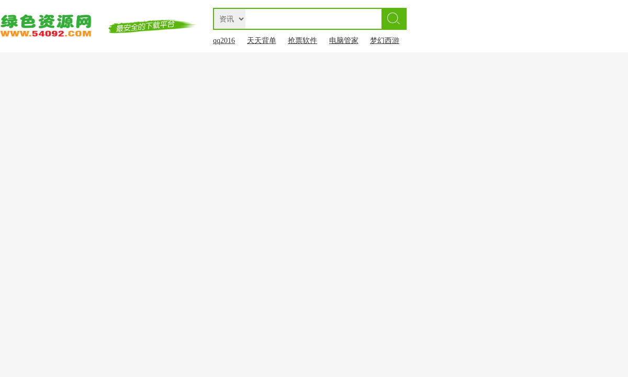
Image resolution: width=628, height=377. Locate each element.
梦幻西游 (384, 41)
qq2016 (224, 41)
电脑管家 (343, 41)
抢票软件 (302, 41)
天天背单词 (261, 43)
